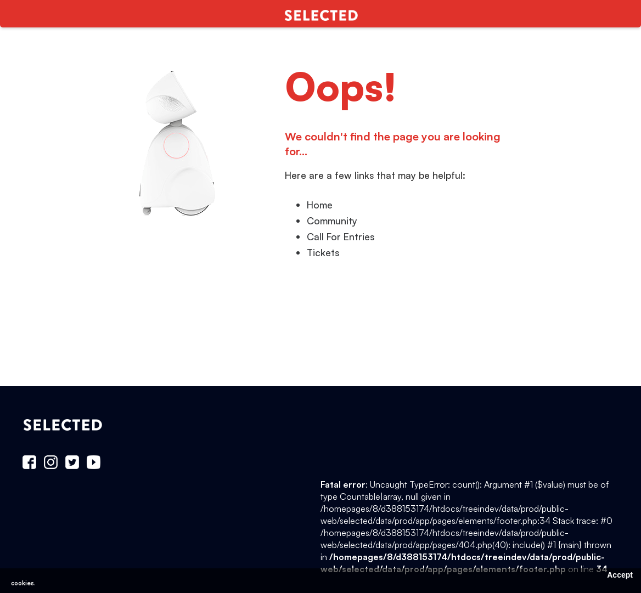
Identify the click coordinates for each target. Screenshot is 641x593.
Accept (620, 575)
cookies (22, 583)
